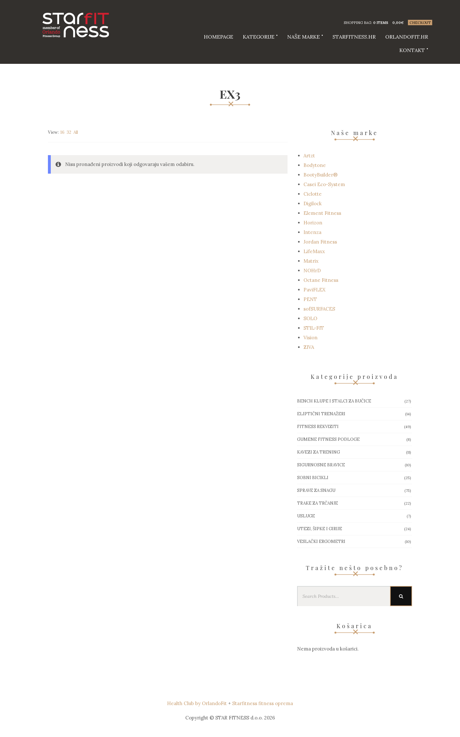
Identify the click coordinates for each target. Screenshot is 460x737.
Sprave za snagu (316, 490)
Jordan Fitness (320, 242)
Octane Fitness (320, 280)
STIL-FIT (313, 328)
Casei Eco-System (324, 184)
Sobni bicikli (312, 477)
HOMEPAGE (218, 37)
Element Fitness (322, 213)
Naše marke (303, 37)
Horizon (312, 223)
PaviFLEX (314, 290)
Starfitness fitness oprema (262, 703)
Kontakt (412, 50)
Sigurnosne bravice (321, 465)
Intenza (312, 232)
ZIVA (308, 347)
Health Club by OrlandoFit (197, 703)
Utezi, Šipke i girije (319, 528)
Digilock (312, 203)
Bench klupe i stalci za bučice (334, 401)
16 (62, 132)
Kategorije (258, 37)
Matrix (310, 261)
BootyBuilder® (320, 175)
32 (69, 132)
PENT (310, 299)
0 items (380, 22)
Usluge (306, 516)
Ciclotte (312, 194)
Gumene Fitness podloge (328, 439)
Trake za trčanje (317, 503)
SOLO (310, 318)
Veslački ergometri (321, 541)
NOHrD (312, 270)
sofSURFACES (319, 309)
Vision (310, 338)
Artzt (309, 156)
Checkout (420, 22)
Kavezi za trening (318, 452)
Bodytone (314, 165)
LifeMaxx (314, 251)
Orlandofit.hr (406, 37)
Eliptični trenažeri (321, 414)
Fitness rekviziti (318, 426)
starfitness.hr (354, 37)
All (75, 132)
